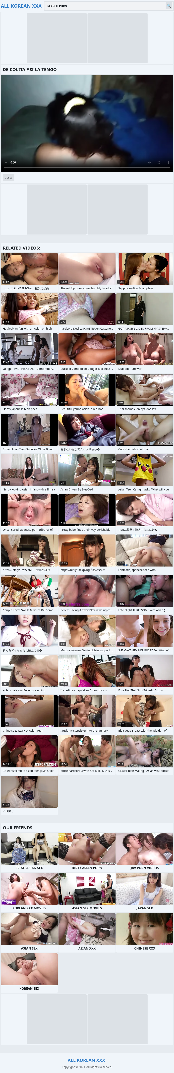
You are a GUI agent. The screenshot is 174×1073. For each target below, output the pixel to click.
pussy (8, 177)
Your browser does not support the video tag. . (87, 123)
